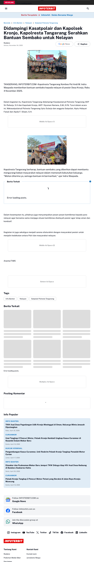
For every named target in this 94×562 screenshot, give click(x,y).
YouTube (28, 532)
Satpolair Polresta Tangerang (42, 299)
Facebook (66, 532)
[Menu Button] (6, 8)
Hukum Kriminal (14, 448)
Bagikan (82, 44)
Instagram (13, 532)
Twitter (41, 532)
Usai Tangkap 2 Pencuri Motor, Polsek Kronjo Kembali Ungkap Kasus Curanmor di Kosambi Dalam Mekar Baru (43, 439)
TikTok (54, 532)
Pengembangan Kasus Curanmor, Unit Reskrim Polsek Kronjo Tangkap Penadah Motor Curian (45, 453)
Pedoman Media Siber (12, 558)
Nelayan (23, 299)
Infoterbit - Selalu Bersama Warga (57, 15)
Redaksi (7, 554)
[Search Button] (87, 8)
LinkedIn (81, 532)
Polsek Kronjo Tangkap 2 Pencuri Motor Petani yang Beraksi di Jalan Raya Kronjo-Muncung (43, 480)
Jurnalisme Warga (33, 558)
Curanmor (11, 435)
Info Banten (10, 299)
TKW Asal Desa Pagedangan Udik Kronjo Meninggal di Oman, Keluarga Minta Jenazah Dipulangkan (45, 426)
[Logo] (47, 541)
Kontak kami (31, 554)
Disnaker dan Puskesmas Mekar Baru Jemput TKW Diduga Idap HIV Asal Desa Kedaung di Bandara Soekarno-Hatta (46, 466)
